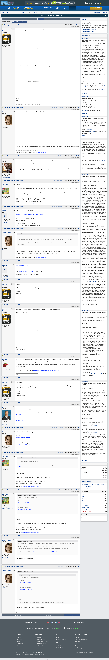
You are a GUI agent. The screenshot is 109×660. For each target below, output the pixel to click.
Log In (104, 12)
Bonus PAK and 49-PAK (96, 373)
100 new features (92, 80)
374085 (77, 206)
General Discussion (23, 12)
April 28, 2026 (84, 381)
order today (89, 129)
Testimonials (40, 645)
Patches (77, 637)
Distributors (20, 643)
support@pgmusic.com (39, 654)
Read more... (84, 93)
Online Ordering (69, 3)
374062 (77, 180)
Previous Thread (19, 19)
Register (96, 12)
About (18, 637)
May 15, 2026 (84, 96)
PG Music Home (6, 12)
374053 (77, 155)
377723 (77, 452)
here (105, 164)
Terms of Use (79, 652)
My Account (59, 645)
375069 (77, 280)
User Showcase (41, 639)
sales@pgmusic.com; (29, 654)
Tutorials (77, 645)
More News (84, 460)
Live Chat (58, 3)
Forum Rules (59, 15)
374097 (77, 228)
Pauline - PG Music (57, 107)
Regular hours (84, 110)
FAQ (65, 15)
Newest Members (86, 481)
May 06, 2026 (84, 310)
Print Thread (15, 21)
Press (18, 641)
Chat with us (70, 628)
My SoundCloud (20, 420)
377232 (77, 378)
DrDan (60, 452)
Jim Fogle (59, 228)
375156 (77, 355)
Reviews (39, 648)
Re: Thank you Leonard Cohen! (13, 107)
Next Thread (62, 19)
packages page (102, 89)
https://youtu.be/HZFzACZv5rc (24, 444)
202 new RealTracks (93, 281)
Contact (19, 639)
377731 (77, 566)
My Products (59, 647)
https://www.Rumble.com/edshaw (24, 273)
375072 (77, 305)
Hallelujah (18, 414)
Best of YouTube (35, 12)
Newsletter (81, 622)
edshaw (60, 305)
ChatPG (83, 19)
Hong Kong (4, 222)
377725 (77, 489)
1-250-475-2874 (68, 2)
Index (40, 19)
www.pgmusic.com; (20, 654)
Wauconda (4, 424)
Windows (95, 425)
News (57, 637)
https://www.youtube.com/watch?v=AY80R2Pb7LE (46, 370)
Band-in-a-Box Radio (42, 641)
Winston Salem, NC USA (7, 198)
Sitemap (19, 648)
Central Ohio (5, 276)
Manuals (77, 641)
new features (92, 131)
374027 (77, 107)
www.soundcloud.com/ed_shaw (25, 271)
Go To (23, 21)
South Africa (5, 129)
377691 (77, 427)
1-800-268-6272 (59, 2)
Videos (77, 643)
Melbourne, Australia (6, 177)
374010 (77, 24)
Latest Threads (50, 15)
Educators (20, 645)
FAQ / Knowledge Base (81, 639)
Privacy (85, 652)
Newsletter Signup (61, 639)
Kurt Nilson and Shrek (22, 265)
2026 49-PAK (86, 303)
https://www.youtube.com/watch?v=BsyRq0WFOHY (30, 214)
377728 (77, 535)
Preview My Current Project (22, 422)
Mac (89, 425)
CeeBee (60, 378)
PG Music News (85, 35)
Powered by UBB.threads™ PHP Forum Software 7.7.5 (54, 659)
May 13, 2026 (84, 139)
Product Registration (80, 648)
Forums (14, 12)
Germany (4, 372)
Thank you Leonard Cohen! (12, 25)
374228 (77, 260)
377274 (77, 403)
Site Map (91, 652)
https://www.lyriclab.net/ (40, 152)
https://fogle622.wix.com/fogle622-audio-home (31, 203)
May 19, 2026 (84, 38)
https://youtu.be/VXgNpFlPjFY (24, 437)
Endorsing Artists (41, 643)
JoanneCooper (58, 180)
